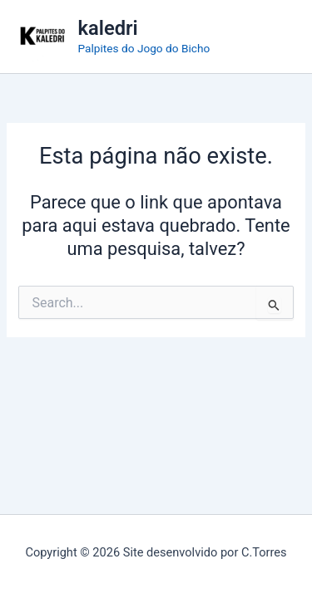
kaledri (108, 28)
